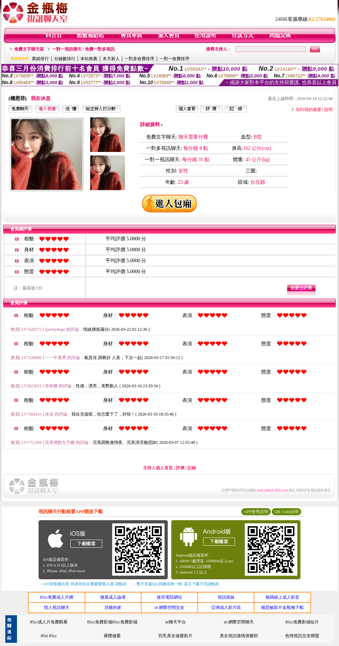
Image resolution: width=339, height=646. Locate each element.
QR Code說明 (286, 511)
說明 (328, 109)
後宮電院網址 (169, 597)
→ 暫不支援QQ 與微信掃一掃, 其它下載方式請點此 (175, 584)
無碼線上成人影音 (282, 597)
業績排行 (40, 58)
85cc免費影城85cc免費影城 (112, 621)
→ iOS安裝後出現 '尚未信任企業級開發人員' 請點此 (83, 584)
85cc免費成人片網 (56, 597)
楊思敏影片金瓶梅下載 (282, 607)
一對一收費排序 (174, 58)
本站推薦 (88, 58)
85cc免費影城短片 (302, 621)
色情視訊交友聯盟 (302, 635)
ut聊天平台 (175, 621)
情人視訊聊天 (56, 607)
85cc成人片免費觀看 (49, 621)
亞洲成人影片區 (226, 607)
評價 (180, 467)
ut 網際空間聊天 (239, 621)
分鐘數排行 (64, 58)
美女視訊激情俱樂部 (239, 635)
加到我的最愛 (308, 109)
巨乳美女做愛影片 (176, 635)
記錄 (192, 467)
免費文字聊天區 (29, 49)
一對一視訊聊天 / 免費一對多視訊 (83, 49)
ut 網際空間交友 (169, 607)
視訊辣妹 (226, 597)
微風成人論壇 (113, 597)
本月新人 (111, 58)
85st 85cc (49, 635)
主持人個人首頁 (158, 467)
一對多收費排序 (139, 58)
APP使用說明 (255, 511)
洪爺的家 (112, 607)
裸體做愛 (112, 635)
